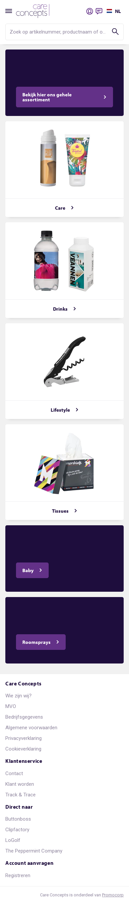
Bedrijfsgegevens (24, 717)
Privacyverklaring (23, 738)
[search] (64, 32)
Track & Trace (20, 795)
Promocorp (113, 894)
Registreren (17, 875)
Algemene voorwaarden (31, 728)
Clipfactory (17, 830)
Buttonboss (18, 819)
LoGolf (12, 840)
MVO (10, 706)
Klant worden (19, 784)
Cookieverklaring (23, 749)
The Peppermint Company (33, 851)
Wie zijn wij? (18, 696)
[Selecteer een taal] (113, 11)
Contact (14, 773)
